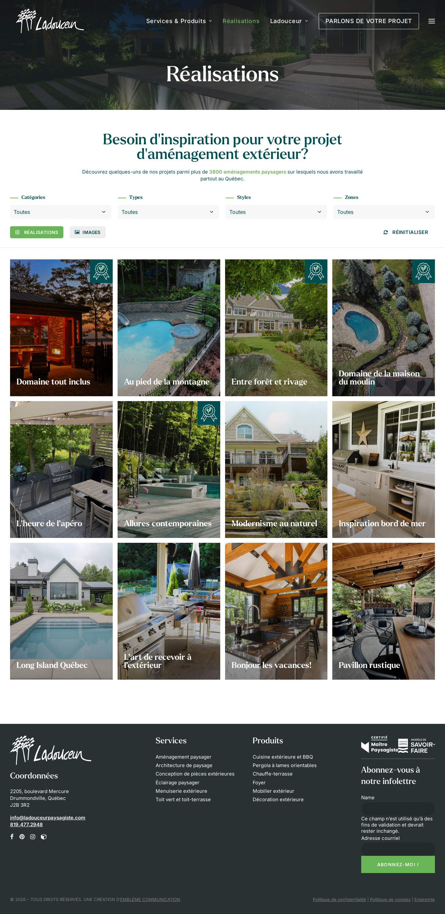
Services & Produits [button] (179, 21)
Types (136, 197)
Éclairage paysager (177, 782)
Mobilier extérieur (273, 791)
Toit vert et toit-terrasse (183, 799)
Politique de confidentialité (339, 899)
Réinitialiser (406, 232)
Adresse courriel (380, 838)
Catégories (33, 197)
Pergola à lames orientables (285, 765)
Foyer (259, 782)
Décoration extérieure (278, 799)
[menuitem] (181, 21)
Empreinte (424, 899)
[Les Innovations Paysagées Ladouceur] (44, 21)
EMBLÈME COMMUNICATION (150, 899)
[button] (12, 837)
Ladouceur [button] (289, 21)
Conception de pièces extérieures (195, 774)
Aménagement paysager (183, 757)
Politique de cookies (390, 899)
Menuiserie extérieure (181, 791)
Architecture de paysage (184, 765)
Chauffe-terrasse (273, 774)
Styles (244, 197)
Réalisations (241, 21)
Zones (351, 197)
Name (368, 797)
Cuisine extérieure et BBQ (283, 757)
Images (88, 232)
